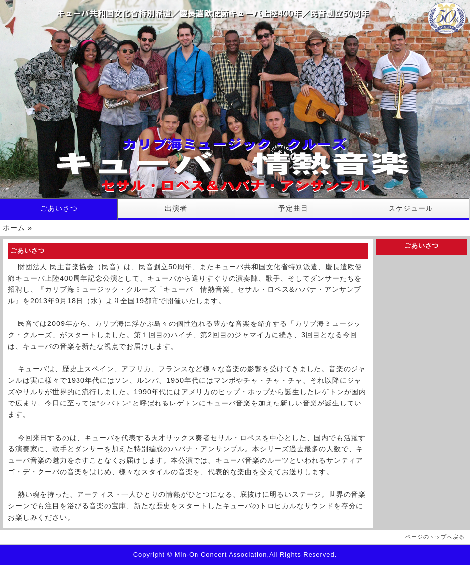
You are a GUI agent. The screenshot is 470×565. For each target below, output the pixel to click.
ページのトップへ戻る (435, 537)
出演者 (176, 208)
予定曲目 (293, 208)
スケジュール (411, 208)
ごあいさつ (59, 208)
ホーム (14, 228)
